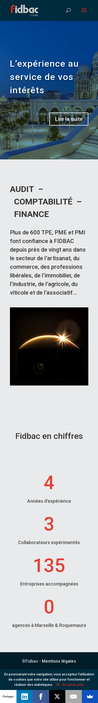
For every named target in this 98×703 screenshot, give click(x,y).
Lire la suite (69, 119)
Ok (58, 685)
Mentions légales (59, 661)
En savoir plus (73, 685)
